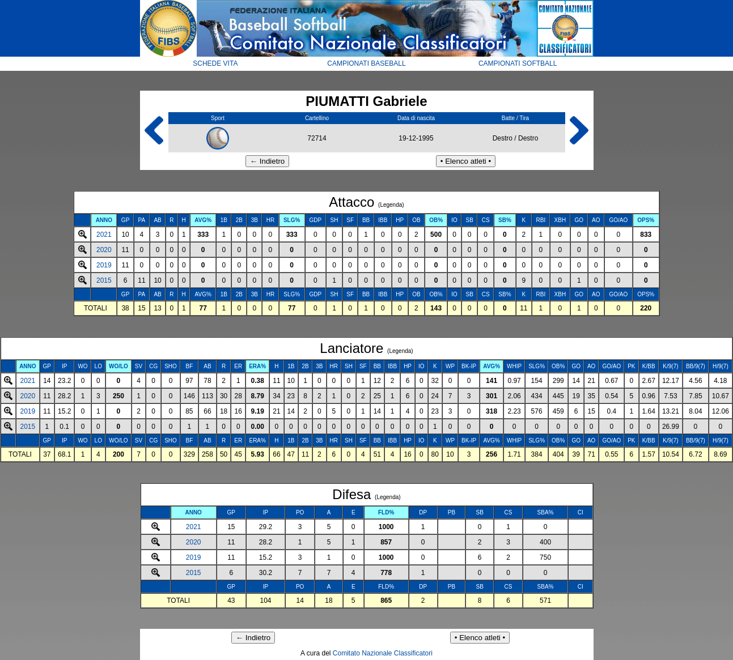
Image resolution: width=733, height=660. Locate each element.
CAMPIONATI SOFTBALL (517, 63)
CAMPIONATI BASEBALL (366, 63)
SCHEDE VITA (215, 63)
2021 (104, 235)
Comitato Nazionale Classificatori (383, 653)
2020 (104, 250)
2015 (104, 280)
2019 (104, 265)
